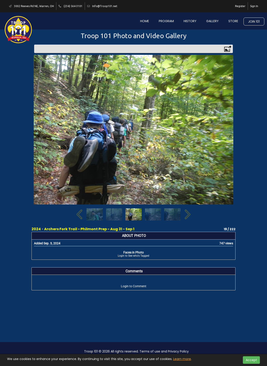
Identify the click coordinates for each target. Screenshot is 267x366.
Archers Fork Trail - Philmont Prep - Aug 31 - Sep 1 (89, 229)
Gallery (212, 21)
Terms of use (149, 351)
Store (233, 21)
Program (166, 21)
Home (144, 21)
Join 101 (254, 21)
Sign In (254, 6)
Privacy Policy (178, 351)
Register (240, 6)
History (190, 21)
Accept (251, 360)
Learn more (182, 359)
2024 (36, 229)
